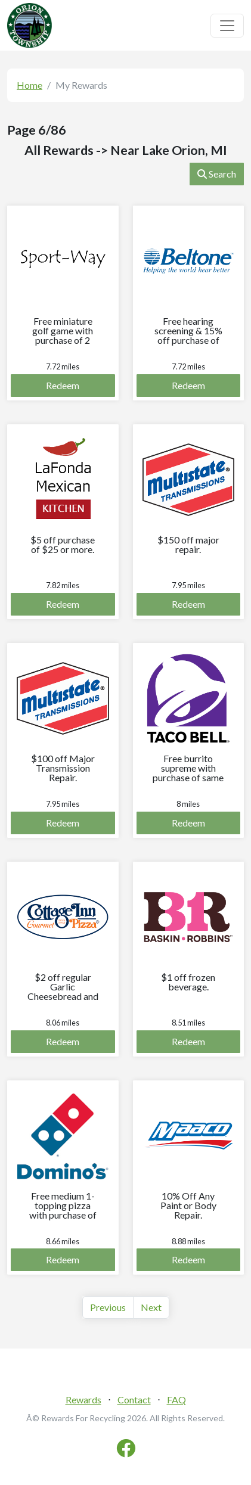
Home (29, 85)
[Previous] (108, 1307)
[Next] (151, 1307)
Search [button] (216, 173)
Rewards (83, 1399)
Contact (134, 1399)
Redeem (62, 385)
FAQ (176, 1399)
